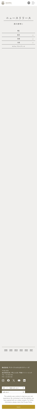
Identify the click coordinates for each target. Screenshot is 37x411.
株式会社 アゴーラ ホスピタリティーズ (17, 371)
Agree (18, 407)
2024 (16, 354)
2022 (27, 354)
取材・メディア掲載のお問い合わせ (12, 392)
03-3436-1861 (10, 381)
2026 (5, 354)
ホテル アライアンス (18, 49)
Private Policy (27, 402)
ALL (18, 31)
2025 (10, 354)
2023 (21, 354)
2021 (32, 354)
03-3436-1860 (10, 379)
